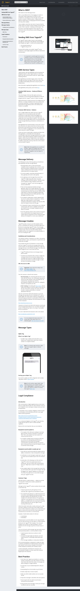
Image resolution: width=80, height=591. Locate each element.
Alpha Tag (4, 32)
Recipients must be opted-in (8, 39)
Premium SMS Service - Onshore (9, 20)
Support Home (42, 2)
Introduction (5, 36)
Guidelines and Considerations (8, 27)
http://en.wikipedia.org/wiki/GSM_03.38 (26, 314)
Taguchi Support (30, 379)
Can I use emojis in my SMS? (37, 320)
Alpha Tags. (32, 388)
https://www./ (29, 269)
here (44, 85)
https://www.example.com (29, 270)
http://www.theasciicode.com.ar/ (25, 303)
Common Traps (5, 44)
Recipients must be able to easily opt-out (8, 42)
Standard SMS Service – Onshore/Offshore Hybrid (7, 18)
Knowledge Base (52, 2)
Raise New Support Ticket (73, 2)
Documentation (61, 2)
